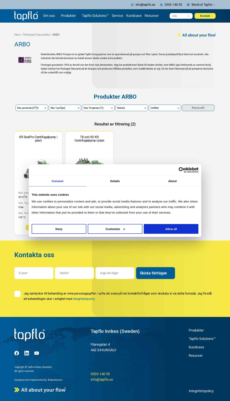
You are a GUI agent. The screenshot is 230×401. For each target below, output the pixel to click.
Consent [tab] (57, 181)
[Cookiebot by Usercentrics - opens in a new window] (181, 170)
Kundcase (134, 17)
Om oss (49, 17)
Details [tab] (115, 181)
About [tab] (172, 181)
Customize (115, 228)
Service (117, 17)
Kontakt (205, 16)
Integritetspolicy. (84, 298)
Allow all (171, 228)
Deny (58, 228)
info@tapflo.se (102, 379)
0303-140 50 (100, 374)
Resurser (152, 17)
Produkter (68, 17)
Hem (17, 34)
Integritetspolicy (201, 390)
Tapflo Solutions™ (95, 17)
